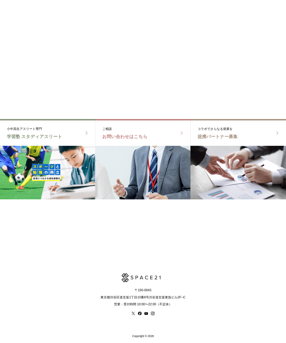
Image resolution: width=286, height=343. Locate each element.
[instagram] (153, 313)
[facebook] (140, 313)
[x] (133, 313)
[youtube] (146, 313)
